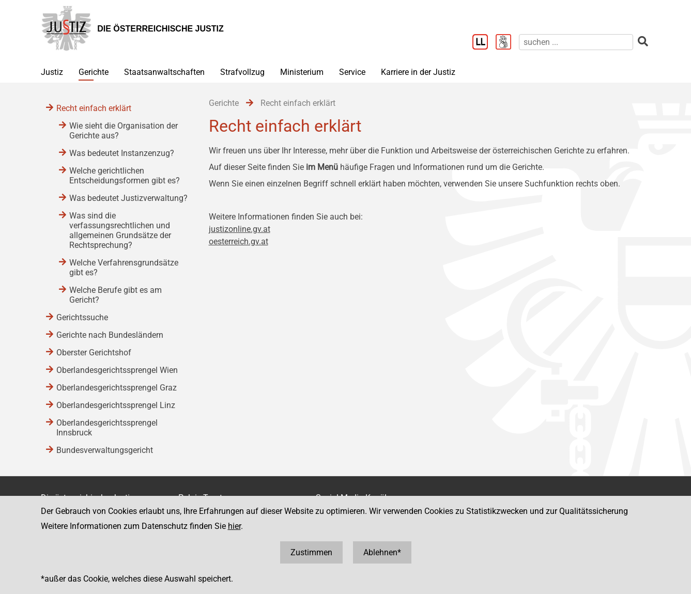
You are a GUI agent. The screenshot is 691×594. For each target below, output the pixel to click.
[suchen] (576, 42)
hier (234, 526)
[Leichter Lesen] (484, 43)
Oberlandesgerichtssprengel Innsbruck (107, 427)
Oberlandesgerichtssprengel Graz (116, 388)
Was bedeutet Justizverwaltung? (128, 198)
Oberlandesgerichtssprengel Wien (117, 370)
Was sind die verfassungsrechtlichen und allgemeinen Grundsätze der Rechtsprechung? (120, 230)
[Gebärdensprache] (507, 43)
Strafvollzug (242, 72)
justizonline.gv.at (239, 229)
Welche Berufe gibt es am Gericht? (115, 295)
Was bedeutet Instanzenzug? (121, 153)
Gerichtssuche (82, 317)
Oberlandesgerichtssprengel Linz (115, 405)
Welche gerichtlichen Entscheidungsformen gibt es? (124, 175)
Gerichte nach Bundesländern (109, 335)
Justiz (52, 72)
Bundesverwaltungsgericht (104, 450)
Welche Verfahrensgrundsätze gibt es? (123, 267)
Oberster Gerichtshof (93, 352)
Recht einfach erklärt (93, 108)
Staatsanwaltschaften (164, 72)
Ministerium (302, 72)
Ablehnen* (382, 552)
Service (352, 72)
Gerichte (94, 72)
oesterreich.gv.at (238, 241)
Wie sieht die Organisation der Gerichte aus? (123, 130)
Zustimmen (311, 552)
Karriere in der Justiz (418, 72)
